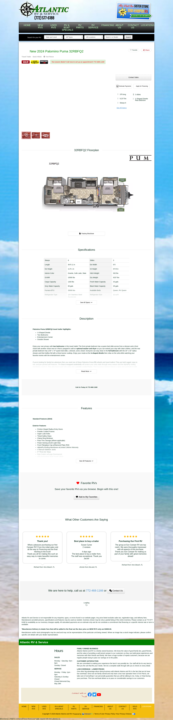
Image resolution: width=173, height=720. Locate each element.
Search (128, 37)
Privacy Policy (110, 714)
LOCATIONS (146, 25)
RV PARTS (80, 26)
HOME (27, 25)
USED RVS (53, 26)
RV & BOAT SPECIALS (67, 27)
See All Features (86, 461)
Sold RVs (135, 708)
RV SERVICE (93, 26)
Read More (86, 371)
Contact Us (116, 591)
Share (146, 50)
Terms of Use (99, 714)
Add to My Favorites (86, 497)
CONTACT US (133, 26)
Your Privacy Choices (125, 714)
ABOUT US (120, 26)
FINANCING (107, 25)
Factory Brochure (86, 233)
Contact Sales (134, 77)
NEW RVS (40, 26)
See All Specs (122, 108)
